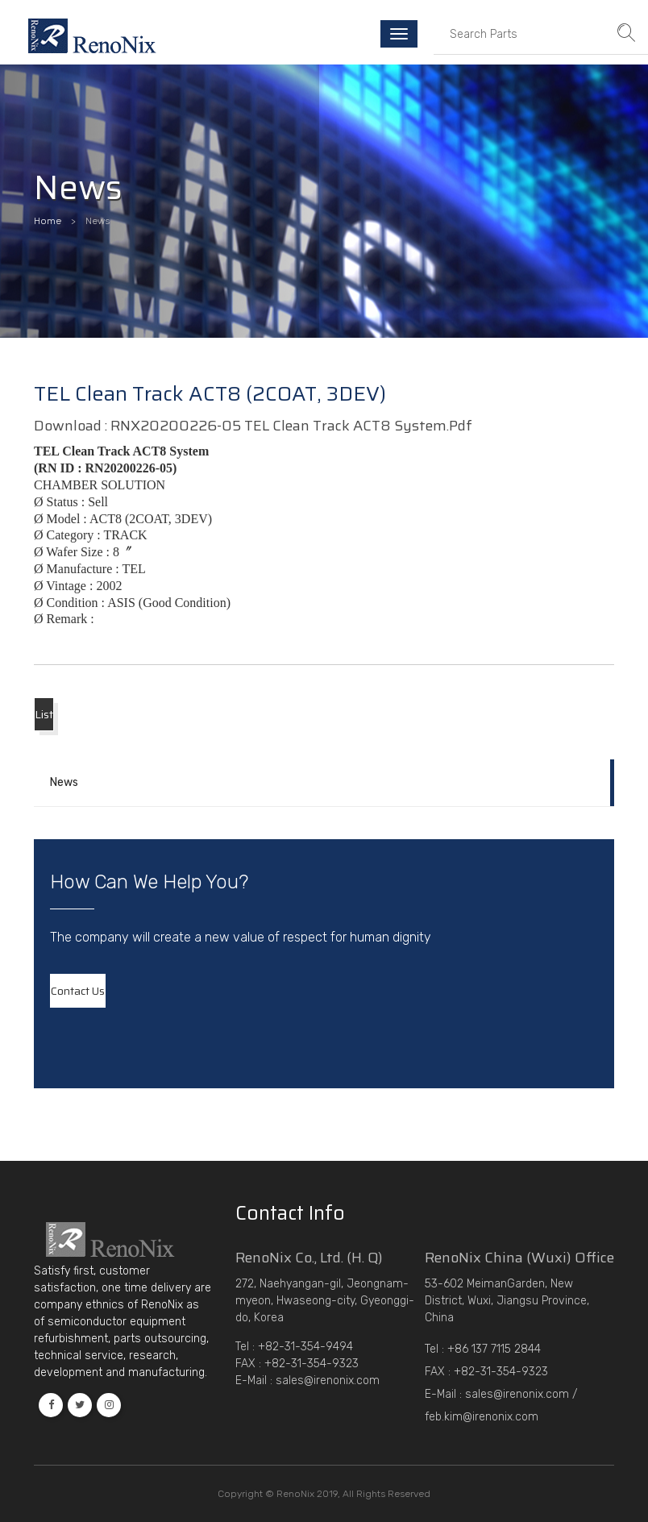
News (64, 782)
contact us (78, 991)
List (44, 714)
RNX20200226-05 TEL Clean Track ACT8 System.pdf (291, 425)
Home (47, 221)
